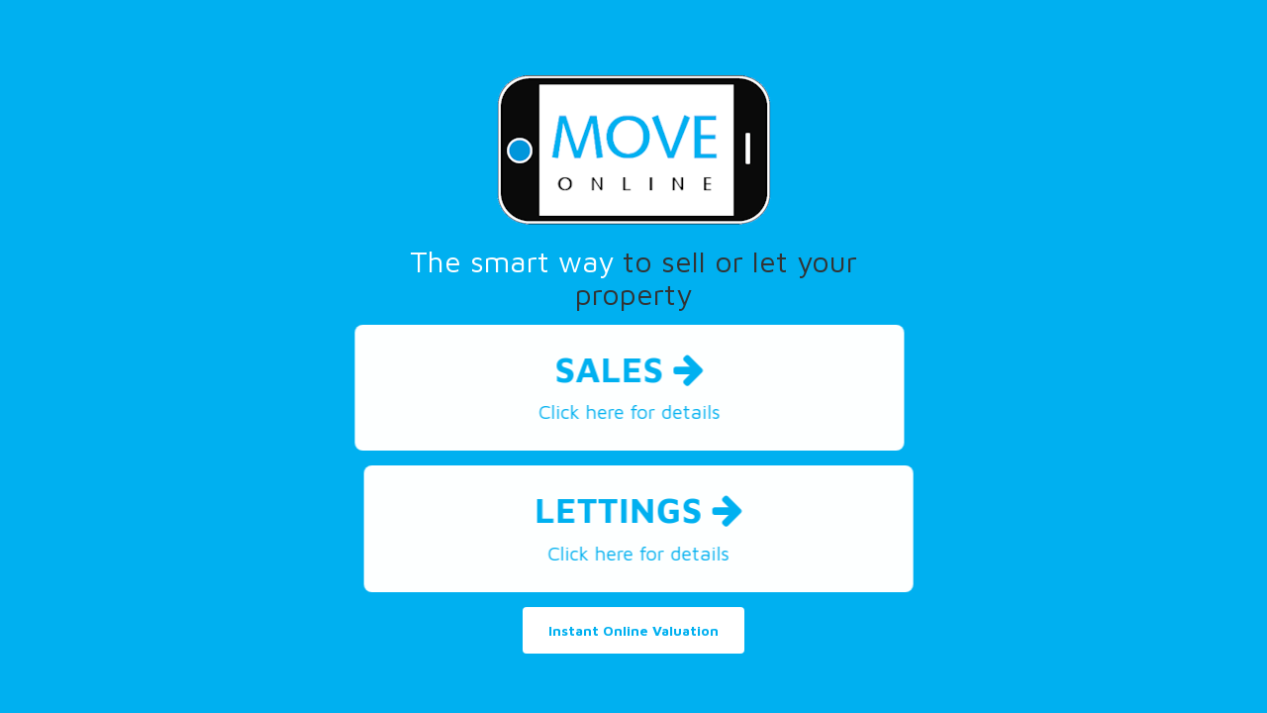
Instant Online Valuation (633, 630)
